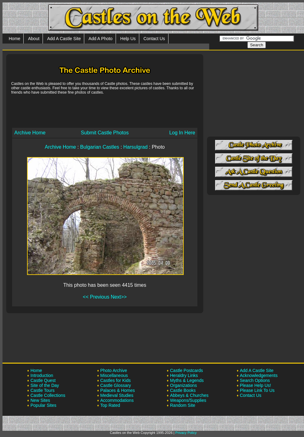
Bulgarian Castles (99, 147)
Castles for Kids (115, 380)
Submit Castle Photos (105, 132)
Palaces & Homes (117, 390)
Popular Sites (43, 405)
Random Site (182, 405)
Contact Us (154, 38)
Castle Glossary (115, 385)
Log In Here (182, 132)
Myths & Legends (187, 380)
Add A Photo (101, 38)
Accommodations (117, 400)
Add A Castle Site (64, 38)
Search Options (255, 380)
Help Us (128, 38)
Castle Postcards (186, 370)
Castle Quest (43, 380)
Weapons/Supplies (188, 400)
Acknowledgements (259, 375)
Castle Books (183, 390)
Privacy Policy (185, 433)
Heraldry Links (184, 375)
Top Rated (110, 405)
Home (14, 38)
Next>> (119, 297)
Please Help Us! (255, 385)
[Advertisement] (104, 110)
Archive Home (29, 132)
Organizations (183, 385)
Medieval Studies (117, 395)
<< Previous (96, 297)
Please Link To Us (257, 390)
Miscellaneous (114, 375)
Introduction (41, 375)
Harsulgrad (135, 147)
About (33, 38)
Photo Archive (113, 370)
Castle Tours (42, 390)
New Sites (40, 400)
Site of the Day (44, 385)
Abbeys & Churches (189, 395)
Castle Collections (47, 395)
